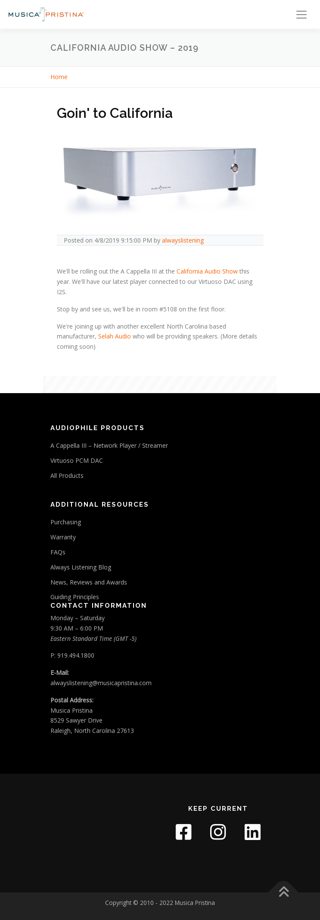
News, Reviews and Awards (88, 582)
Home (59, 77)
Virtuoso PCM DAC (76, 460)
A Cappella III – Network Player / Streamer (109, 445)
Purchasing (65, 522)
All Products (67, 475)
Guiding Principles (74, 597)
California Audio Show (207, 271)
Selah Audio (114, 336)
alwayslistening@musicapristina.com (101, 683)
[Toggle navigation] (301, 14)
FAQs (57, 552)
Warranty (63, 537)
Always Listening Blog (80, 567)
